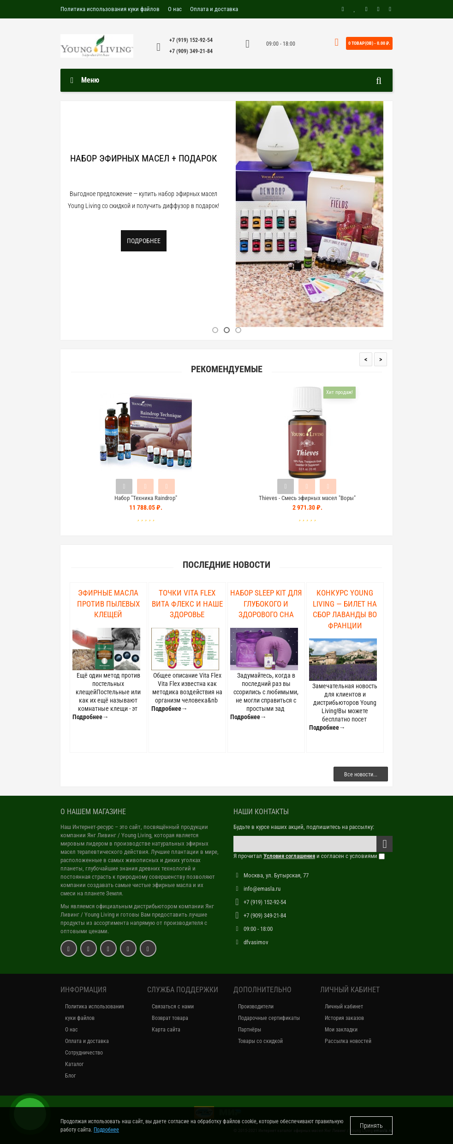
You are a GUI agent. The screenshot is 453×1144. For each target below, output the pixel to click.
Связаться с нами (173, 1006)
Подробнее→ (90, 717)
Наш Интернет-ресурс (86, 826)
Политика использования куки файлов (110, 9)
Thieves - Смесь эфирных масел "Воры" (307, 498)
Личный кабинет (344, 1006)
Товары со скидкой (260, 1041)
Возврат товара (170, 1018)
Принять (371, 1125)
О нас (175, 9)
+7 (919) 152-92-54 (191, 40)
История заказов (344, 1018)
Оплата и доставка (214, 9)
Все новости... (360, 774)
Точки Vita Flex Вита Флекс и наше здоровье (187, 603)
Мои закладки (341, 1029)
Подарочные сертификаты (269, 1018)
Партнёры (249, 1029)
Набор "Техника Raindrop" (145, 498)
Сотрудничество (84, 1052)
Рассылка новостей (348, 1041)
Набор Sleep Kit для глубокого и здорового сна (266, 603)
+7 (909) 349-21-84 (191, 51)
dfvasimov (256, 942)
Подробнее (144, 240)
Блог (70, 1075)
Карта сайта (166, 1029)
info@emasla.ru (262, 888)
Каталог (74, 1064)
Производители (256, 1006)
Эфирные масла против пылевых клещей (108, 603)
